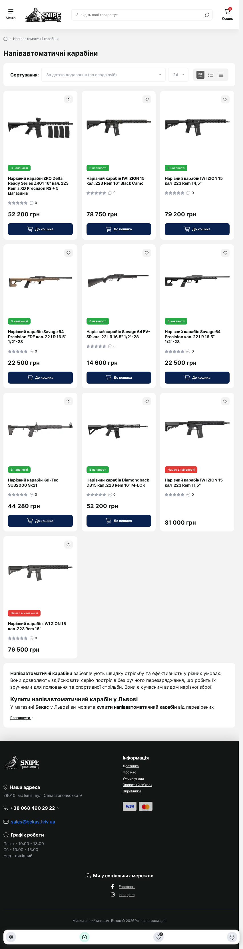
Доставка (131, 766)
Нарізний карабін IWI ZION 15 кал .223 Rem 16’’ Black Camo (115, 181)
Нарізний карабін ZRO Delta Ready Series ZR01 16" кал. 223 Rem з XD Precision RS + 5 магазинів (38, 186)
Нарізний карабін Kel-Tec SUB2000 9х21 (33, 482)
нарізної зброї (195, 687)
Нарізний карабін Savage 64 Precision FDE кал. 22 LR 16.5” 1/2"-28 (37, 336)
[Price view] (221, 75)
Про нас (129, 772)
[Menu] (11, 14)
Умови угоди (133, 778)
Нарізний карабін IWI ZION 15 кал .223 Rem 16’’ (37, 626)
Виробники (132, 791)
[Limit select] (178, 75)
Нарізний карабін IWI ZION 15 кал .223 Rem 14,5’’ (194, 181)
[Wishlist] (68, 99)
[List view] (211, 75)
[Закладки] (158, 937)
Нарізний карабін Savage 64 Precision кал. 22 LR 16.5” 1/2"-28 (192, 336)
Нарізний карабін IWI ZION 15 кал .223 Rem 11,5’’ (194, 482)
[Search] (207, 15)
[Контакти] (232, 937)
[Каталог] (11, 937)
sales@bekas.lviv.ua (33, 822)
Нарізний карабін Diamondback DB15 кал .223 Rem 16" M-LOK (118, 482)
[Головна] (84, 937)
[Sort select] (103, 75)
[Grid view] (200, 75)
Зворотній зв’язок (137, 785)
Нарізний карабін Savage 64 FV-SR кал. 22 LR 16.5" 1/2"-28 (118, 334)
